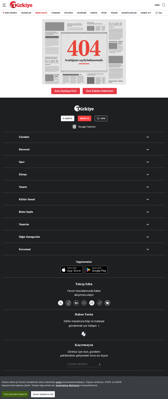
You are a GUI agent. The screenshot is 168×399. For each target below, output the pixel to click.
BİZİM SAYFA (41, 13)
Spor (22, 162)
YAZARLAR (26, 13)
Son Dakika (34, 377)
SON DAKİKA (11, 13)
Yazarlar (24, 224)
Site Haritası (51, 377)
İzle (160, 13)
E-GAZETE (67, 118)
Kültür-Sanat (27, 199)
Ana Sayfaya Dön (66, 91)
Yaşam (23, 186)
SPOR (104, 13)
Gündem (24, 137)
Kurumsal (25, 249)
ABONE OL (84, 118)
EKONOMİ (81, 13)
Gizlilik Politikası (110, 377)
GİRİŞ (156, 5)
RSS (64, 377)
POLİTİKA (68, 13)
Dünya (23, 174)
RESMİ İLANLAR (129, 13)
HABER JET (146, 13)
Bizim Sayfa (26, 211)
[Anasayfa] (84, 108)
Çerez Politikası (131, 377)
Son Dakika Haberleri (99, 91)
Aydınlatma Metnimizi (68, 393)
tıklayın (92, 325)
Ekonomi (24, 149)
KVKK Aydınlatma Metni (84, 377)
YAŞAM (114, 13)
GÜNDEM (55, 13)
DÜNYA (93, 13)
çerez (59, 390)
